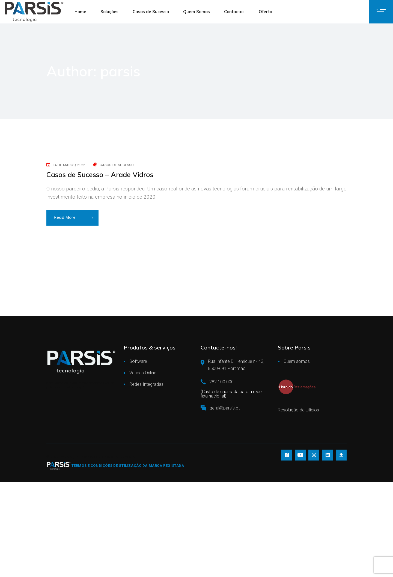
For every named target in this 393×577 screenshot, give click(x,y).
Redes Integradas (146, 384)
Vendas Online (142, 372)
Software (138, 361)
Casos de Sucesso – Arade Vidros (99, 174)
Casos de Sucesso (117, 165)
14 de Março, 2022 (69, 165)
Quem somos (297, 361)
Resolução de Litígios (298, 409)
